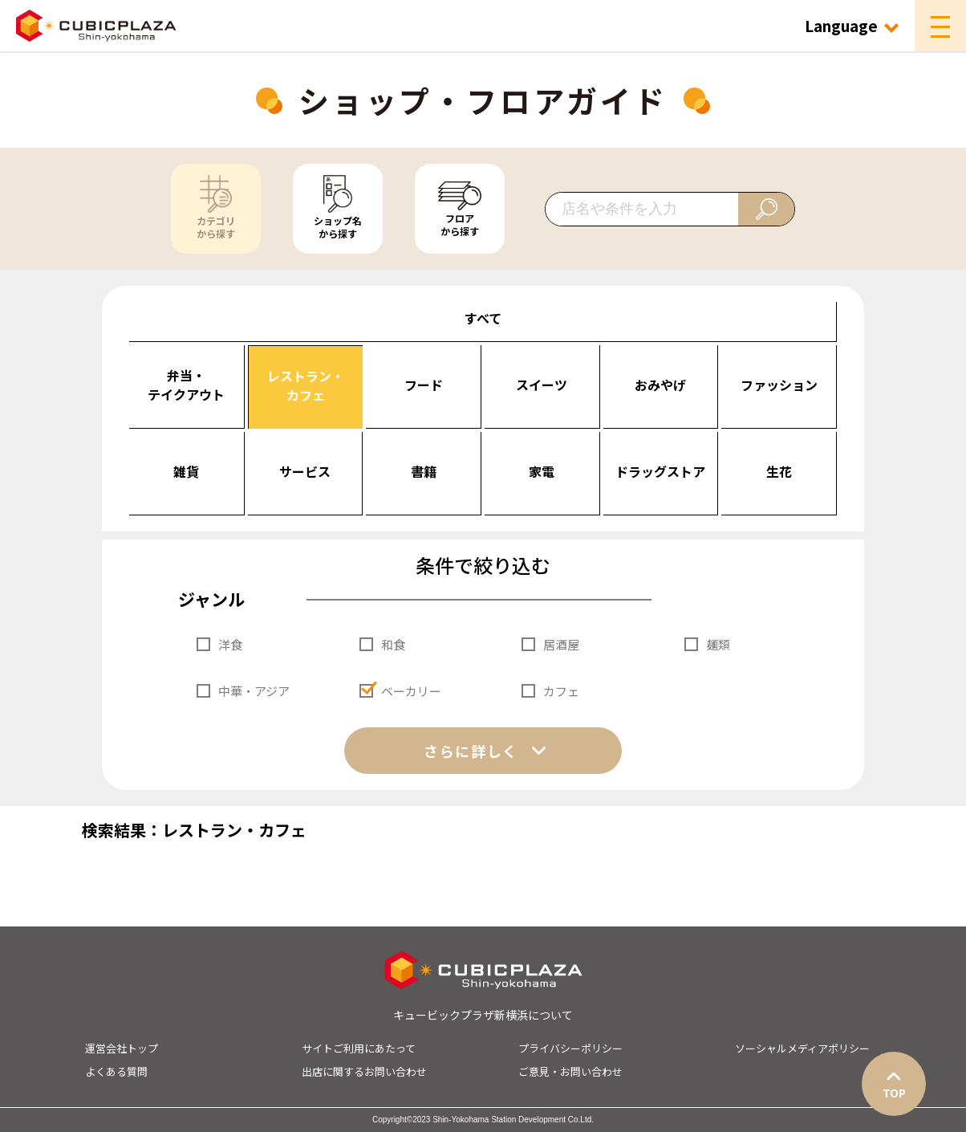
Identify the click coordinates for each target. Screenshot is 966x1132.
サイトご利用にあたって (359, 1048)
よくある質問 (116, 1071)
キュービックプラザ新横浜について (483, 1015)
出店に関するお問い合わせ (364, 1071)
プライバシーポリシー (570, 1048)
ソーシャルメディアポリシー (802, 1048)
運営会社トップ (121, 1048)
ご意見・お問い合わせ (570, 1071)
